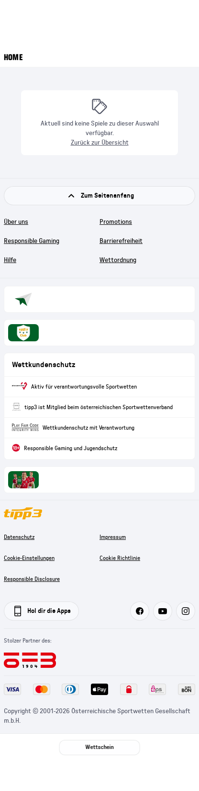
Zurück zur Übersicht (100, 142)
